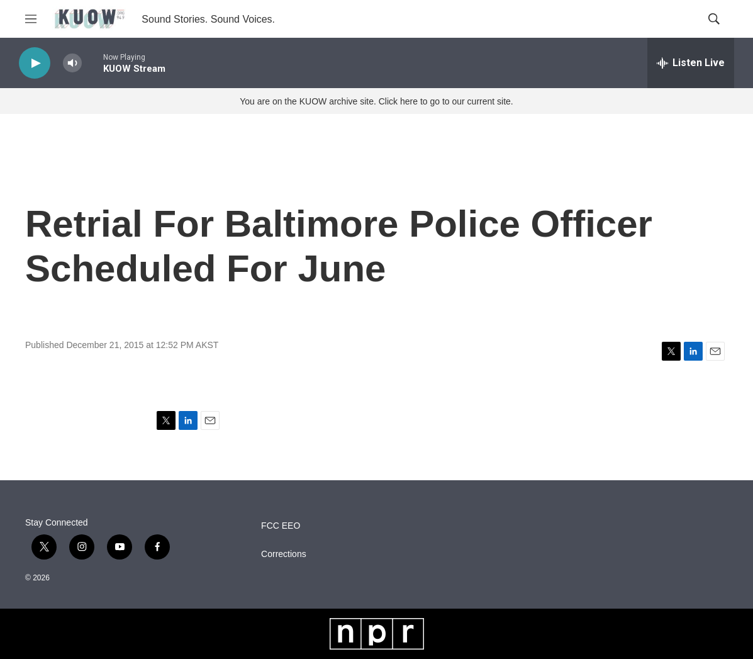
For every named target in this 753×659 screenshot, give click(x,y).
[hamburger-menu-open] (31, 18)
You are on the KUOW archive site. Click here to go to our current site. (376, 101)
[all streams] (690, 63)
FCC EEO (280, 526)
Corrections (283, 554)
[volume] (72, 63)
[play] (35, 63)
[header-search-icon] (714, 19)
